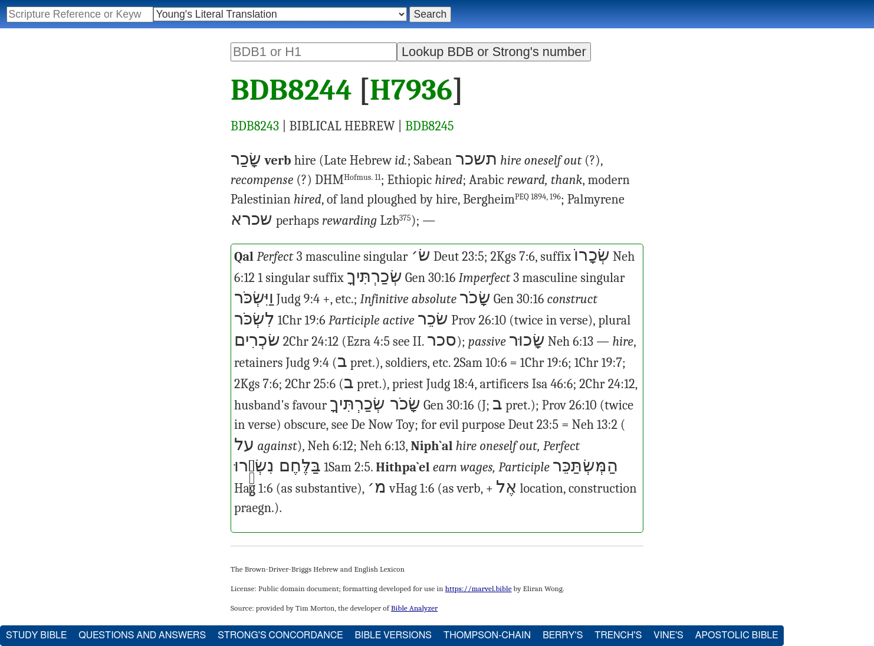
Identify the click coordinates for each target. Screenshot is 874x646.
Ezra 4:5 (368, 341)
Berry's (563, 635)
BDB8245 (429, 126)
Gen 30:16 (430, 278)
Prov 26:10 (478, 320)
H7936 (411, 90)
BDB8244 (291, 90)
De (358, 424)
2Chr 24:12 (311, 341)
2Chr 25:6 (310, 384)
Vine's (668, 635)
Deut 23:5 (458, 256)
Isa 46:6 (552, 384)
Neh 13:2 (594, 424)
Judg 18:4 (450, 384)
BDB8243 (255, 126)
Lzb (395, 220)
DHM (348, 180)
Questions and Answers (142, 635)
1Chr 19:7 (598, 362)
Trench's (618, 635)
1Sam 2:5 (347, 467)
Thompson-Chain (487, 635)
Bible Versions (393, 635)
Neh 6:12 (330, 446)
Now (380, 424)
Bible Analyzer (414, 608)
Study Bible (36, 635)
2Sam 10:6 (480, 362)
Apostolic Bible (736, 635)
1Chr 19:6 (302, 320)
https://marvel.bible (478, 588)
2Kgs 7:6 (513, 256)
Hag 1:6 (253, 488)
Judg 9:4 (298, 299)
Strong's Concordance (280, 635)
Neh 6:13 (571, 341)
